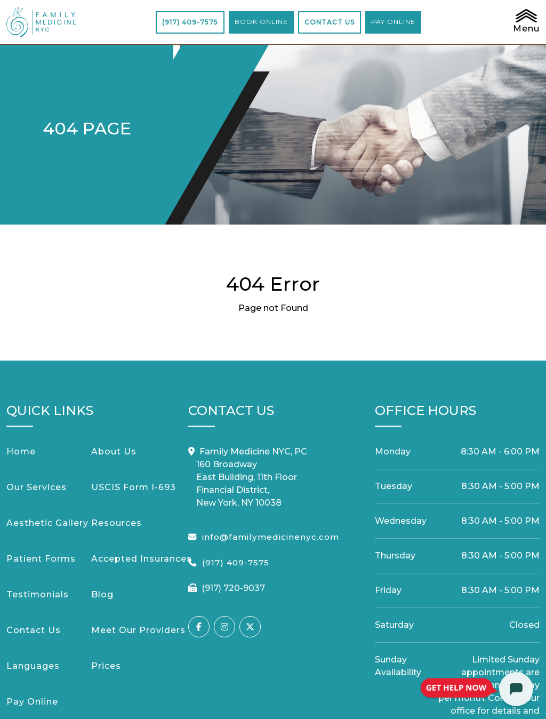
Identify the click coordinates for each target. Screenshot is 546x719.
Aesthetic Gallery (47, 523)
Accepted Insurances (141, 559)
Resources (116, 523)
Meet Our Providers (138, 630)
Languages (33, 666)
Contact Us (33, 630)
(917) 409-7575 (190, 22)
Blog (102, 594)
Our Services (36, 487)
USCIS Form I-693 (133, 487)
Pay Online (32, 702)
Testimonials (37, 594)
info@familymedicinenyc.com (270, 537)
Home (21, 451)
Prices (106, 666)
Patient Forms (41, 559)
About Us (113, 451)
